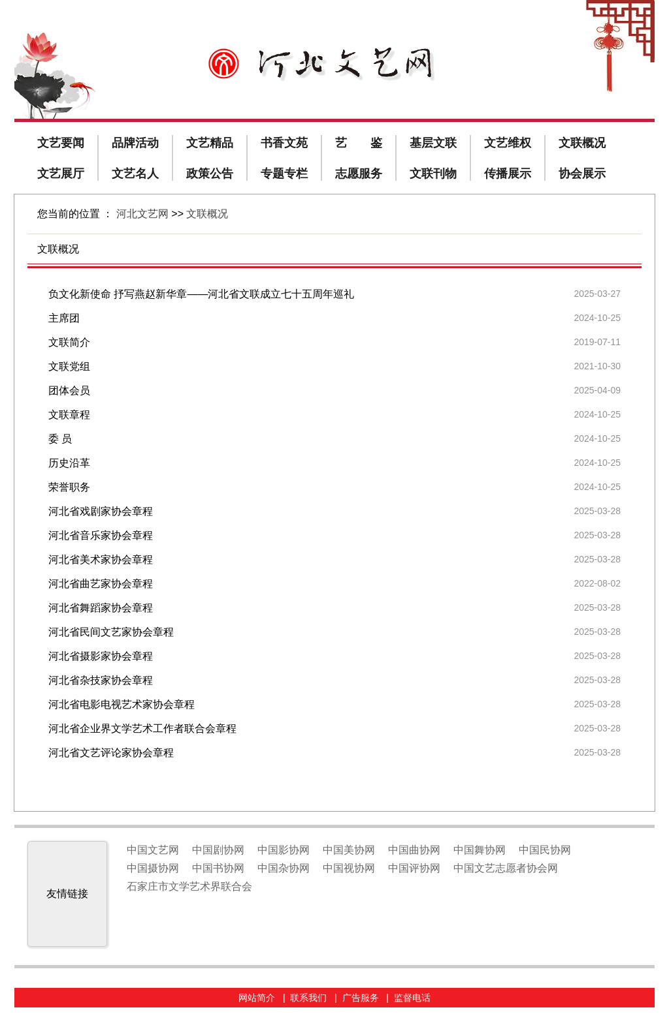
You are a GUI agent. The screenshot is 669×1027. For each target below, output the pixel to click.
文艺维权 (507, 142)
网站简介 (256, 997)
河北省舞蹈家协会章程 (100, 607)
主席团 (64, 318)
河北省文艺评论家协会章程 (111, 752)
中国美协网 (349, 849)
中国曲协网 (414, 849)
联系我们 (308, 997)
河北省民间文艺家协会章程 (111, 631)
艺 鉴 (358, 142)
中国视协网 (349, 868)
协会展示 (582, 173)
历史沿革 (69, 462)
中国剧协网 (218, 849)
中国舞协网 (479, 849)
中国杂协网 (283, 868)
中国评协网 (414, 868)
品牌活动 (135, 142)
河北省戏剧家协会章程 (100, 511)
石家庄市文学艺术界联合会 (189, 886)
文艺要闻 (60, 142)
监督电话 (412, 997)
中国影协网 (283, 849)
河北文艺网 (142, 213)
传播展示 (507, 173)
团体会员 (69, 390)
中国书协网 (218, 868)
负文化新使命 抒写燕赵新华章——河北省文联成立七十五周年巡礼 (201, 293)
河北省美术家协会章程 (100, 559)
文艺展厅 (60, 173)
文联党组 (69, 366)
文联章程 (69, 414)
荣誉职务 (69, 487)
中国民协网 (545, 849)
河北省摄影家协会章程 (100, 656)
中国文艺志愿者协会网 (505, 868)
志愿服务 (358, 173)
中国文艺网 (153, 849)
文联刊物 (433, 173)
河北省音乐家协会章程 (100, 535)
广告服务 (360, 997)
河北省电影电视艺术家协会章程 (121, 704)
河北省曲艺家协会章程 (100, 583)
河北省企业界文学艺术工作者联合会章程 (142, 728)
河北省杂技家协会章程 (100, 680)
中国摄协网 (153, 868)
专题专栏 (284, 173)
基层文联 (433, 142)
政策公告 (209, 173)
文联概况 (582, 142)
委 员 (60, 438)
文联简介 (69, 342)
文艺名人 (135, 173)
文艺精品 (209, 142)
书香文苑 (284, 142)
